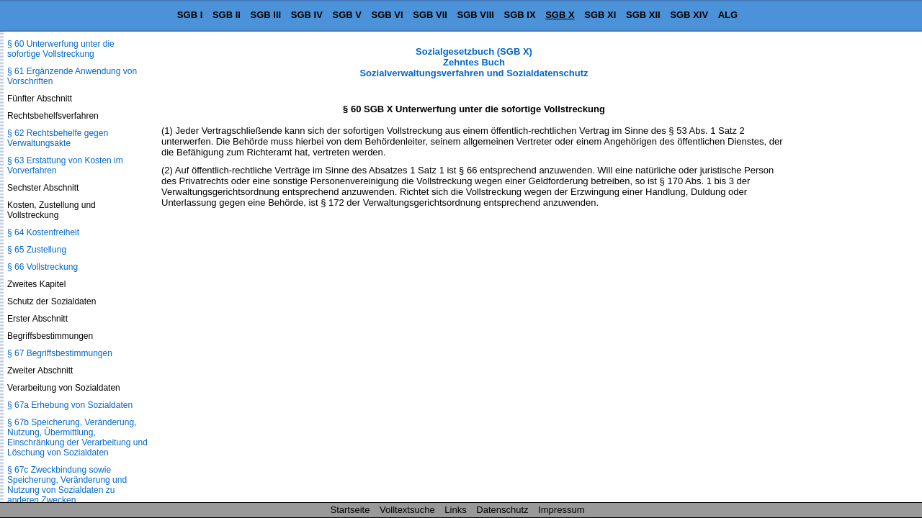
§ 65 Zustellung (36, 250)
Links (455, 509)
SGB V (346, 14)
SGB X (559, 14)
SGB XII (643, 14)
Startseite (350, 509)
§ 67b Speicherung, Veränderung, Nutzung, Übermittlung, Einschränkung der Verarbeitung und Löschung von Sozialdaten (77, 437)
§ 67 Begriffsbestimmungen (59, 353)
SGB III (266, 14)
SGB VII (430, 14)
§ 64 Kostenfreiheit (43, 232)
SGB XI (600, 14)
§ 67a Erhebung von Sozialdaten (70, 405)
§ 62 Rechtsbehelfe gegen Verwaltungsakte (57, 138)
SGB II (226, 14)
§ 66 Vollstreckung (42, 267)
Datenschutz (502, 509)
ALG (728, 14)
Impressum (561, 509)
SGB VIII (475, 14)
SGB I (189, 14)
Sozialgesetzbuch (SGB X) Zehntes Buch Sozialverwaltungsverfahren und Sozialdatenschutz (473, 62)
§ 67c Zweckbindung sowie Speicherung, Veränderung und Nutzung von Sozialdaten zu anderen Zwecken (67, 485)
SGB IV (307, 14)
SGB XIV (689, 14)
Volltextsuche (407, 509)
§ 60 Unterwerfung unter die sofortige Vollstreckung (61, 49)
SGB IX (520, 14)
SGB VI (387, 14)
